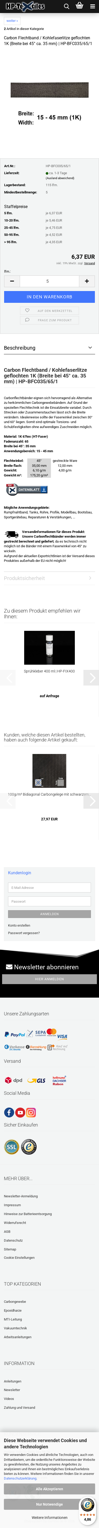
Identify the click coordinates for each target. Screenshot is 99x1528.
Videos (9, 1399)
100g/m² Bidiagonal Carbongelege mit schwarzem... (49, 794)
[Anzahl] (49, 281)
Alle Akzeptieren (49, 1489)
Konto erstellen (19, 925)
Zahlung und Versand (19, 1408)
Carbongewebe (15, 1302)
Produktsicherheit (24, 578)
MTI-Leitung (13, 1319)
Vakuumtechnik (15, 1328)
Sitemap (10, 1249)
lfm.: (7, 271)
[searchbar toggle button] (66, 6)
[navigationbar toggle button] (92, 6)
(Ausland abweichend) (60, 178)
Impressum (12, 1205)
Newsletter (12, 1390)
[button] (12, 281)
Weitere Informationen (50, 1518)
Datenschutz (13, 1240)
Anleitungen (12, 1381)
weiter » (12, 21)
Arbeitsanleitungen (17, 1337)
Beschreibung (19, 348)
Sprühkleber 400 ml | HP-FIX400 (49, 671)
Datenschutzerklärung (20, 1478)
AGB (7, 1232)
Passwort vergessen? (24, 933)
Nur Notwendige (49, 1504)
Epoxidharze (13, 1310)
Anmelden (49, 914)
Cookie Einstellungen (19, 1258)
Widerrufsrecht (15, 1223)
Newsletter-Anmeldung (21, 1196)
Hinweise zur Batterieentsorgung (28, 1214)
